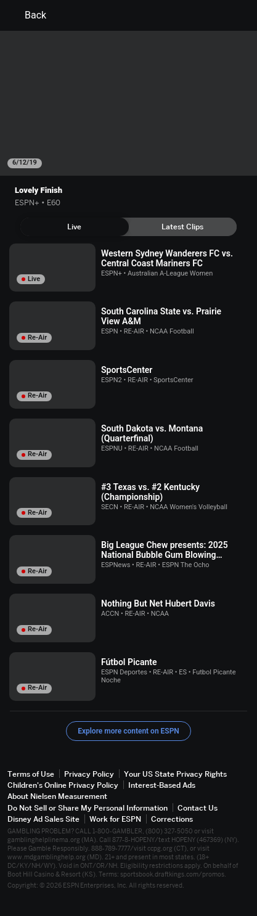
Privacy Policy (89, 774)
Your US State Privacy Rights (175, 774)
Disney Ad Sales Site (43, 819)
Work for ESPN (115, 819)
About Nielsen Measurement (57, 796)
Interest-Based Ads (161, 785)
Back (28, 15)
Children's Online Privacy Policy (62, 785)
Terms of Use (30, 774)
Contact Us (197, 807)
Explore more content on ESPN (128, 731)
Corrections (172, 819)
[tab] (74, 227)
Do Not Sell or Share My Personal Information (87, 807)
